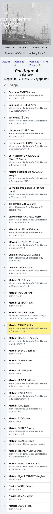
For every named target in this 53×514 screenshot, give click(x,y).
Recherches (40, 47)
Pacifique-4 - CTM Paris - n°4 (38, 63)
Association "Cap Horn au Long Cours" (26, 53)
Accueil (9, 47)
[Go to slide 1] (25, 42)
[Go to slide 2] (27, 42)
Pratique (23, 47)
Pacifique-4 (19, 63)
